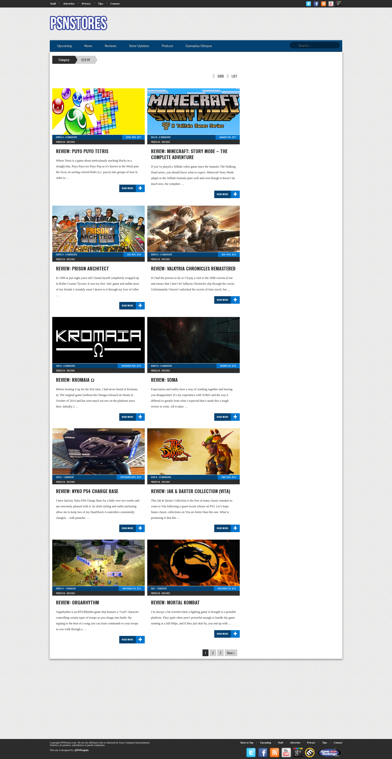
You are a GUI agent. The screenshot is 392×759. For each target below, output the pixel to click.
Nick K (154, 477)
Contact (115, 3)
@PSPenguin (81, 750)
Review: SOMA (164, 379)
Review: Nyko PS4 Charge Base (87, 491)
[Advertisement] (251, 24)
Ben (153, 588)
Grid (217, 76)
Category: (64, 60)
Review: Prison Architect (82, 268)
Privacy (86, 3)
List (231, 76)
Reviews (71, 142)
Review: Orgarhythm (77, 602)
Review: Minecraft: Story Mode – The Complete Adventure (189, 154)
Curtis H (60, 137)
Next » (231, 653)
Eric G (59, 365)
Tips (100, 3)
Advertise (68, 3)
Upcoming (265, 742)
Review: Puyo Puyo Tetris (82, 151)
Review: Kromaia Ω (75, 379)
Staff (53, 3)
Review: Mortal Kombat (175, 602)
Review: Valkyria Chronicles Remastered (193, 268)
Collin (154, 137)
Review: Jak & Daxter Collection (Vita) (190, 491)
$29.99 (85, 60)
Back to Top (246, 742)
